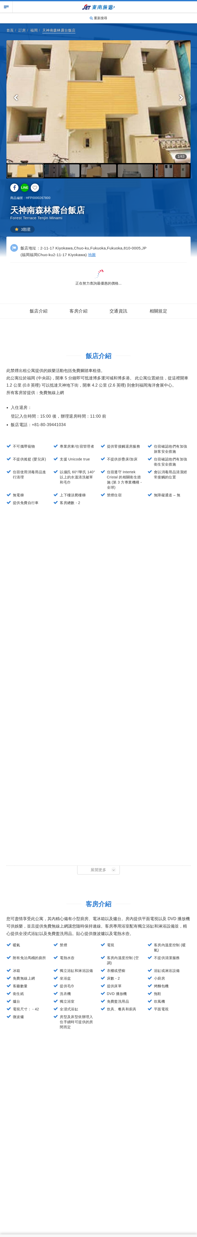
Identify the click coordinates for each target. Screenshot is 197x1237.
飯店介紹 (39, 311)
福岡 (34, 30)
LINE (24, 187)
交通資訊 (118, 311)
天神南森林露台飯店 (59, 30)
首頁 (10, 30)
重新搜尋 (98, 18)
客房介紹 (78, 311)
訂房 (22, 30)
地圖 (92, 255)
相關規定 (159, 311)
